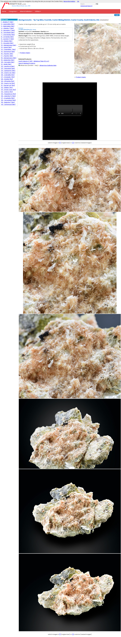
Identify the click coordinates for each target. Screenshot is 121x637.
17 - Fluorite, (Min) (7, 56)
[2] (73, 143)
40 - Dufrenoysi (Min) (8, 104)
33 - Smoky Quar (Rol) (8, 90)
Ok (78, 1)
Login (116, 15)
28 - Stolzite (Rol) (7, 79)
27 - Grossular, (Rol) (8, 77)
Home (4, 11)
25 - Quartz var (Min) (8, 73)
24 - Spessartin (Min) (8, 71)
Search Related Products (27, 63)
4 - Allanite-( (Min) (7, 28)
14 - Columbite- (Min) (8, 49)
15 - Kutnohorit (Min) (8, 52)
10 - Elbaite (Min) (6, 41)
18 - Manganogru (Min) (8, 58)
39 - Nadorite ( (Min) (8, 102)
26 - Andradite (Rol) (8, 75)
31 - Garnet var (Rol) (8, 85)
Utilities (38, 11)
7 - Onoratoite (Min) (8, 35)
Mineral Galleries (26, 11)
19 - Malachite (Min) (7, 60)
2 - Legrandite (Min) (7, 24)
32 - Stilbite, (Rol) (7, 88)
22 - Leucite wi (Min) (8, 66)
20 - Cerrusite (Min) (7, 62)
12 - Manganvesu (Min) (8, 45)
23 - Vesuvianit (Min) (8, 68)
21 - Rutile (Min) (6, 64)
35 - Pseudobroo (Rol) (8, 94)
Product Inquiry (25, 53)
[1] (60, 143)
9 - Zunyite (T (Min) (7, 39)
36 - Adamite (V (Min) (8, 96)
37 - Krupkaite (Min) (8, 98)
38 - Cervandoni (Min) (8, 100)
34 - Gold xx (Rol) (7, 92)
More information (69, 1)
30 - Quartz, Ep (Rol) (8, 83)
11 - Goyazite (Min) (7, 43)
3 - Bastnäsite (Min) (7, 26)
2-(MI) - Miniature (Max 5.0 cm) (38, 61)
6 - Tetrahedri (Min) (8, 33)
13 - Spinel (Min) (6, 47)
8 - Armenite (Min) (7, 37)
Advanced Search (86, 6)
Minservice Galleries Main (47, 65)
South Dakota (23, 61)
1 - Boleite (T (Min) (7, 22)
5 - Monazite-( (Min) (8, 30)
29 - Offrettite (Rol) (7, 81)
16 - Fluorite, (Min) (7, 54)
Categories (13, 11)
